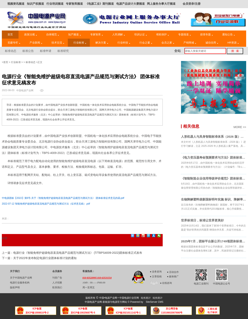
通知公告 (228, 34)
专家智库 (96, 34)
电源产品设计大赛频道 (130, 3)
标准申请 (45, 50)
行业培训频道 (55, 3)
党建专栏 (14, 42)
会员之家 (167, 42)
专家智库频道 (74, 3)
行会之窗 (145, 42)
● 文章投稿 (156, 276)
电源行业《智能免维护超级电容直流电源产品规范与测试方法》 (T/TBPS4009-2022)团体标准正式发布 (77, 252)
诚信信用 (211, 42)
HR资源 (233, 42)
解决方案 (101, 42)
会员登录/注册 (192, 3)
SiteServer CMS (154, 301)
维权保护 (162, 34)
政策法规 (30, 34)
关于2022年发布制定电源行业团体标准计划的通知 (45, 258)
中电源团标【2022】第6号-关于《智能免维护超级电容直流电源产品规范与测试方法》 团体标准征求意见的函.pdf (63, 198)
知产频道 (74, 34)
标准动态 (10, 50)
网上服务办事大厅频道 (161, 3)
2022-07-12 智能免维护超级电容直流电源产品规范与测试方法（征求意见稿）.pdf (46, 203)
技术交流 (58, 42)
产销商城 (189, 42)
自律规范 (52, 34)
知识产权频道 (35, 3)
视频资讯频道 (15, 3)
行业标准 (80, 42)
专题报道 (184, 34)
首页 (10, 34)
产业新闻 (36, 42)
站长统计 (146, 297)
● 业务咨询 (156, 271)
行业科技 (123, 42)
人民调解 (118, 34)
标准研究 (63, 50)
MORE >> (240, 127)
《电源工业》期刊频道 (99, 3)
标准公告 (28, 50)
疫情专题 (206, 34)
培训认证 (140, 34)
